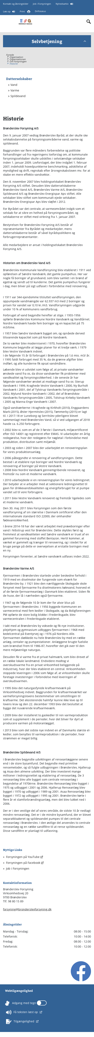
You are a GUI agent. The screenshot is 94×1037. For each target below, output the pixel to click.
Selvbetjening (59, 41)
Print (22, 11)
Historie (13, 64)
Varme (14, 90)
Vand (13, 84)
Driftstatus (40, 11)
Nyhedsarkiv (62, 3)
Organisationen (17, 59)
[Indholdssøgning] (89, 21)
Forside (10, 55)
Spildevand (18, 96)
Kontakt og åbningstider (15, 3)
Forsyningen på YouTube (23, 857)
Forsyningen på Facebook (23, 863)
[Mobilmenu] (6, 21)
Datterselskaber (19, 79)
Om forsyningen (17, 61)
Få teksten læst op (22, 1012)
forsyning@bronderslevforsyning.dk (27, 909)
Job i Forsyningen (42, 3)
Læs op (7, 11)
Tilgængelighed (20, 1021)
